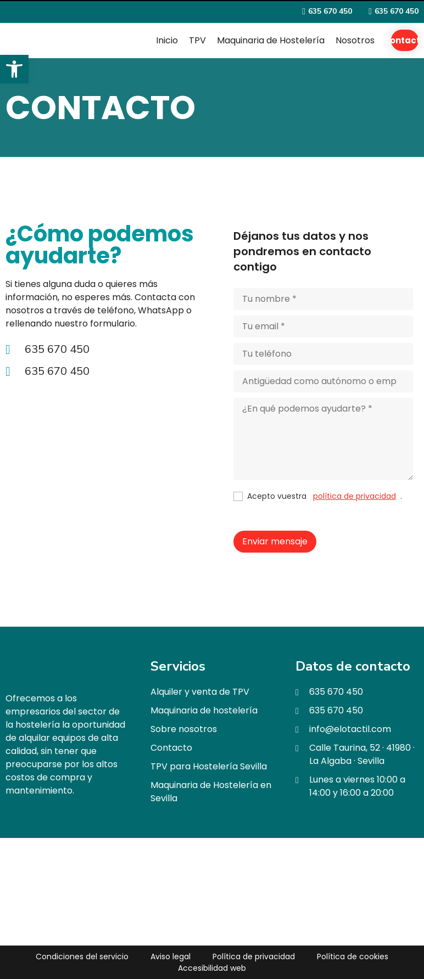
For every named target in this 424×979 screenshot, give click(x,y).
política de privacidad (354, 496)
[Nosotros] (355, 40)
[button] (14, 69)
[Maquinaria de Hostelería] (270, 40)
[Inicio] (166, 40)
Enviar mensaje (275, 541)
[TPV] (197, 40)
